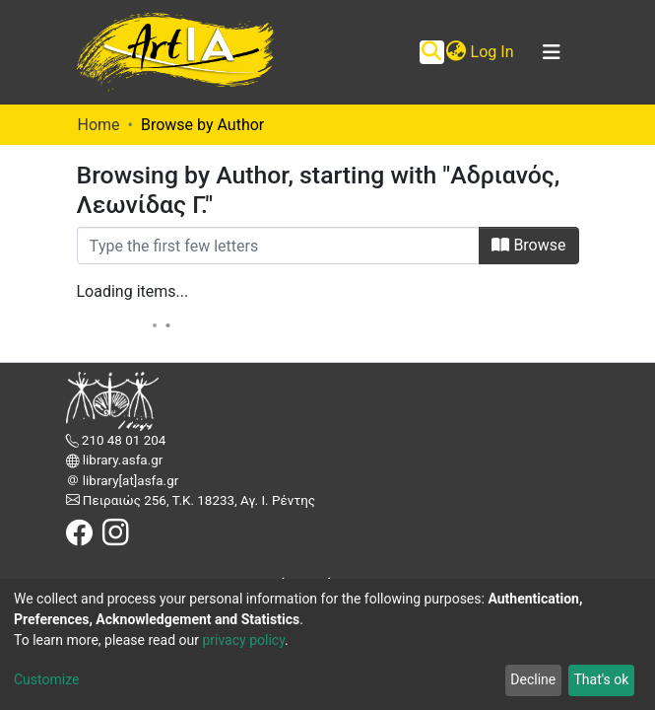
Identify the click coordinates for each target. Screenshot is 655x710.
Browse (528, 245)
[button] (456, 52)
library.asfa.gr (122, 460)
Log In (493, 51)
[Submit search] (432, 52)
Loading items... (133, 291)
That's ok (600, 679)
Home (99, 124)
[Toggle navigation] (551, 52)
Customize (46, 679)
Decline (533, 679)
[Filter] (279, 245)
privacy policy (243, 640)
